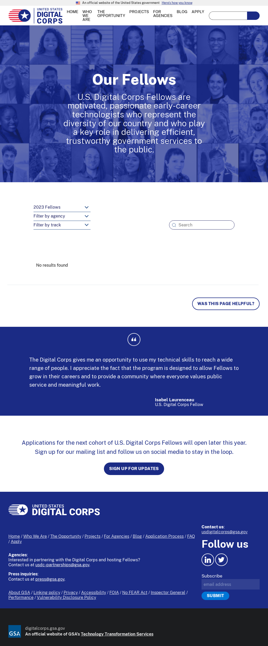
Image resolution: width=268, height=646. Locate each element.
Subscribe (212, 576)
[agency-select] (62, 216)
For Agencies (116, 536)
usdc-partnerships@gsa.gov (62, 564)
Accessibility (93, 592)
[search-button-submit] (253, 16)
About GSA (19, 592)
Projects (92, 536)
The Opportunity (65, 536)
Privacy (71, 592)
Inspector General (168, 592)
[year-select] (62, 207)
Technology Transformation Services (117, 634)
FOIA (114, 592)
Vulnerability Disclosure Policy (66, 597)
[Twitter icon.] (221, 559)
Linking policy (47, 592)
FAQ (191, 536)
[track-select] (62, 225)
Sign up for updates (134, 468)
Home (14, 536)
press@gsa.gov (49, 579)
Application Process (164, 536)
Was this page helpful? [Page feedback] (225, 303)
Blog (137, 536)
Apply (16, 541)
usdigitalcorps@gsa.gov (225, 531)
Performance (21, 597)
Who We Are (35, 536)
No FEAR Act (134, 592)
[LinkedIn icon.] (208, 559)
